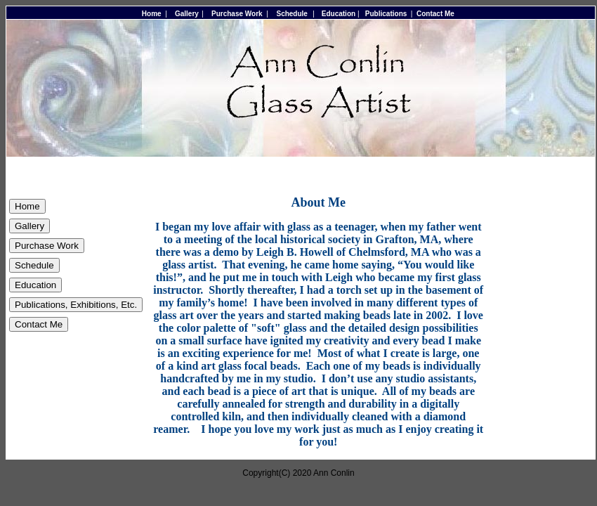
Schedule (291, 14)
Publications (386, 14)
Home (152, 14)
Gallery (187, 14)
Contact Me (435, 14)
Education (338, 14)
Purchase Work (237, 14)
